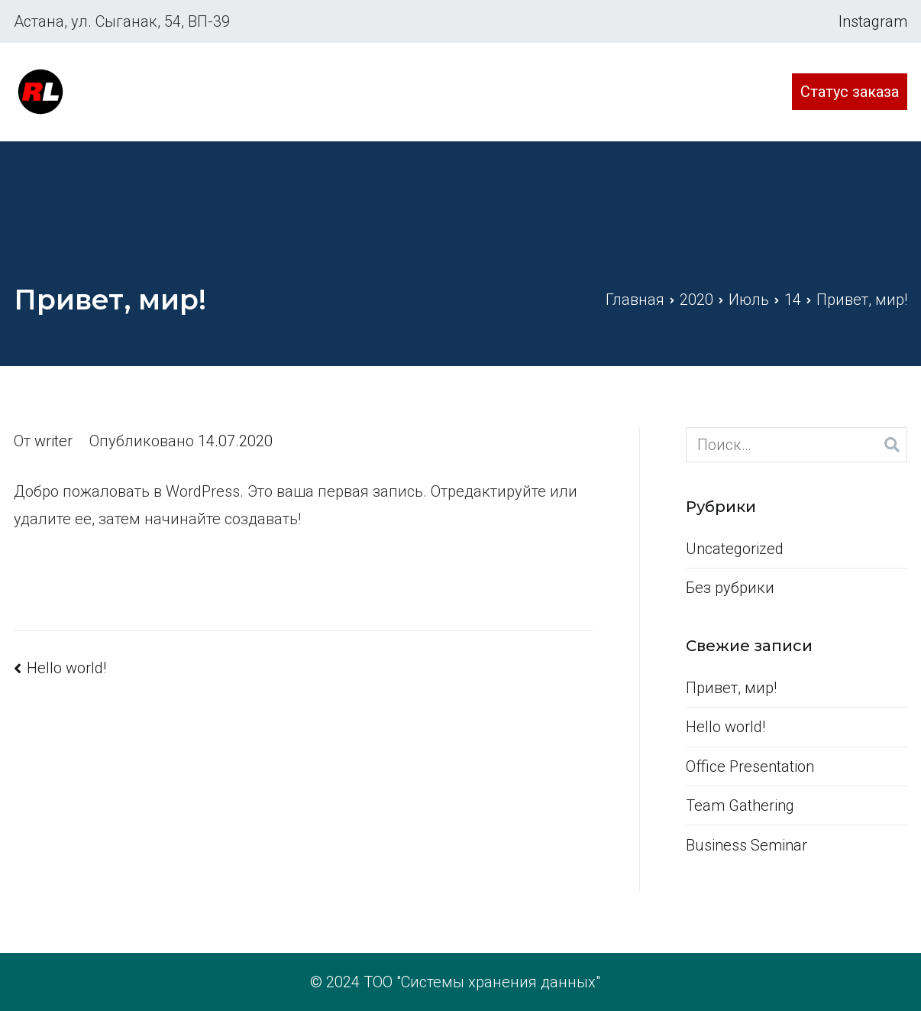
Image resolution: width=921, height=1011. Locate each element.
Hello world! (66, 668)
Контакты (725, 92)
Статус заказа (849, 92)
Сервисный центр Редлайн (171, 81)
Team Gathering (740, 805)
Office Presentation (750, 766)
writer (53, 441)
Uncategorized (735, 549)
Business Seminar (746, 845)
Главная (518, 92)
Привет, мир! (731, 688)
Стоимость (618, 92)
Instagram (873, 21)
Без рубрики (730, 587)
